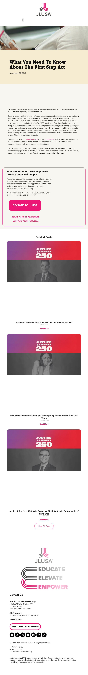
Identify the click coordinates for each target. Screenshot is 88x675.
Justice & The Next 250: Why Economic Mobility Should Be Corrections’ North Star (44, 512)
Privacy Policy (17, 647)
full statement (32, 139)
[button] (23, 20)
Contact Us (16, 594)
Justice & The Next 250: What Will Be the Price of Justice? (44, 322)
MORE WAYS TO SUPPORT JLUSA (25, 221)
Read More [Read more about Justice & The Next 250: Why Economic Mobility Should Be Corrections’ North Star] (44, 520)
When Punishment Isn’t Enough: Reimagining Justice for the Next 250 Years (44, 417)
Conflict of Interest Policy (21, 651)
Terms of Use (16, 649)
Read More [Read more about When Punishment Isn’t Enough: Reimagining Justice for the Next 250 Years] (44, 424)
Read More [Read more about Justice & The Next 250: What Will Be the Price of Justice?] (44, 328)
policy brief (49, 139)
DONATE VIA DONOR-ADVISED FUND (25, 217)
